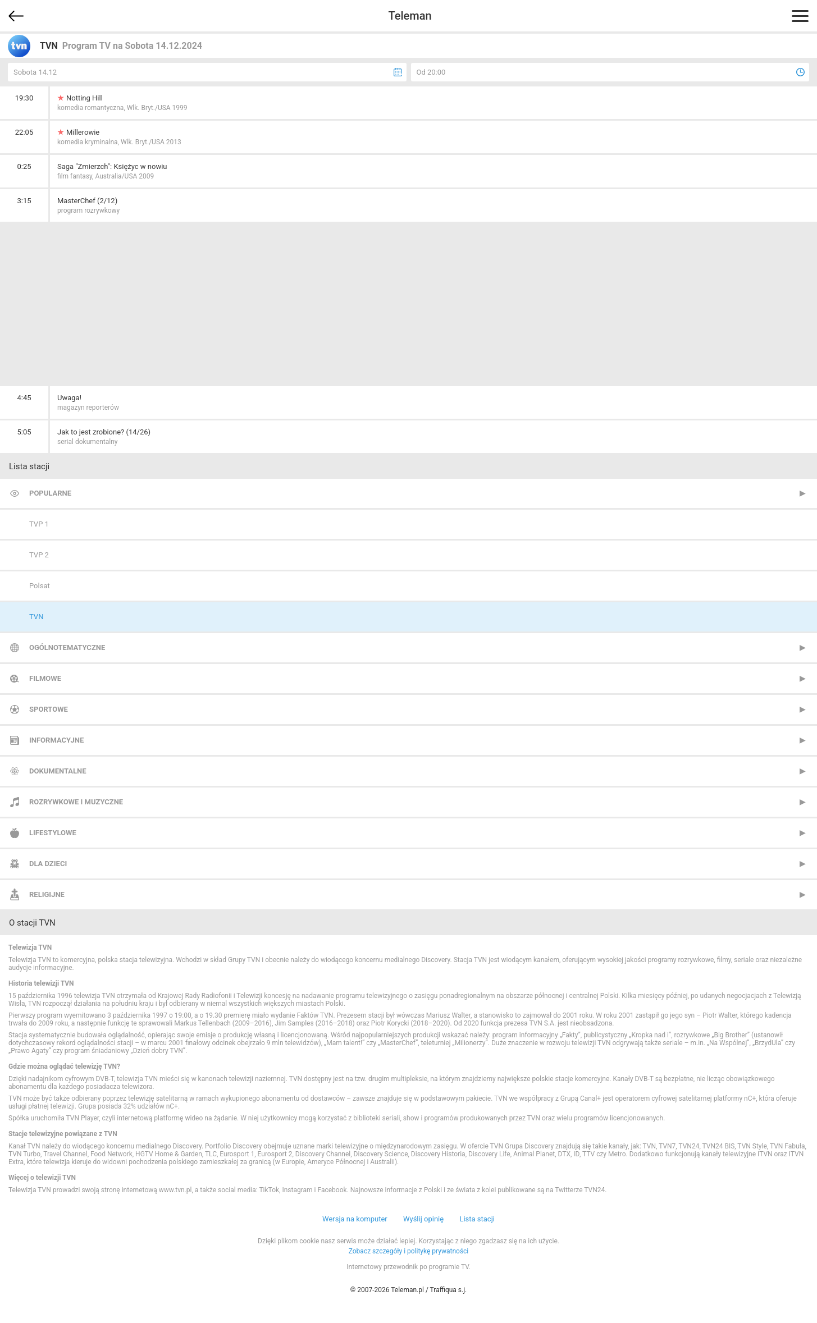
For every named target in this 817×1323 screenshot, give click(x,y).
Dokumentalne (57, 771)
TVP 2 (39, 555)
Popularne (50, 493)
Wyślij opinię (423, 1219)
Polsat (39, 586)
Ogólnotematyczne (67, 647)
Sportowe (48, 709)
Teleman (409, 15)
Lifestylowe (52, 832)
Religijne (47, 894)
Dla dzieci (48, 863)
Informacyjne (56, 740)
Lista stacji (477, 1219)
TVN (36, 616)
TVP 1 (39, 524)
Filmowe (45, 678)
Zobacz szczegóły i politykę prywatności (409, 1251)
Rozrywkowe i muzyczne (76, 802)
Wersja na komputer (354, 1219)
